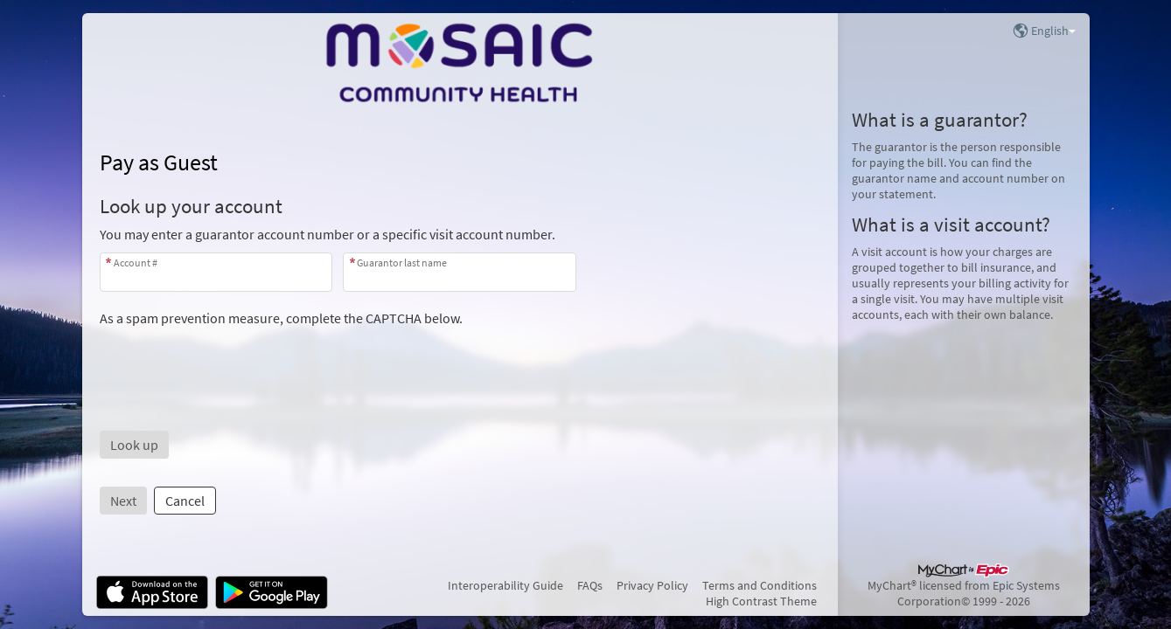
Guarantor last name (402, 262)
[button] (134, 445)
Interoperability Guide (505, 585)
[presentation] (233, 361)
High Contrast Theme (761, 601)
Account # (135, 262)
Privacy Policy (652, 585)
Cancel (185, 500)
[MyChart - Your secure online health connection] (459, 62)
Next (123, 500)
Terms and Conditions (759, 585)
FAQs (590, 585)
